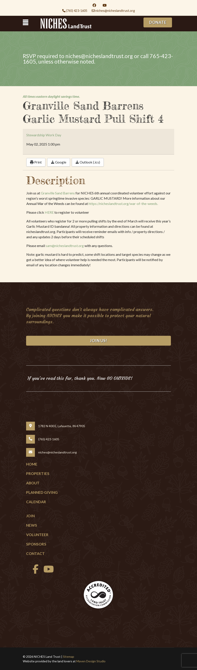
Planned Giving (42, 492)
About (32, 483)
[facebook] (34, 571)
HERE (49, 212)
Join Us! (98, 340)
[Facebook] (94, 5)
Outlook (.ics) (87, 162)
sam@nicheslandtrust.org (65, 245)
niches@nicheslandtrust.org (115, 10)
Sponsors (36, 544)
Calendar (36, 501)
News (31, 525)
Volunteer (37, 534)
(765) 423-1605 (76, 10)
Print (36, 162)
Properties (37, 473)
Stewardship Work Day (43, 135)
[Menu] (25, 22)
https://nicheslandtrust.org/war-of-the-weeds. (123, 203)
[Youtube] (105, 5)
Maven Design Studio (91, 661)
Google (58, 162)
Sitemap (68, 656)
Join (30, 516)
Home (31, 464)
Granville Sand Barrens (58, 193)
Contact (35, 553)
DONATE (157, 22)
